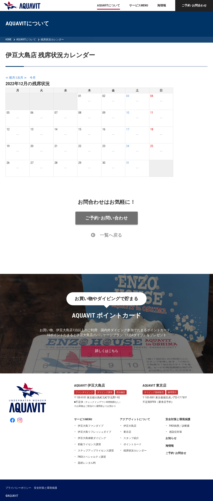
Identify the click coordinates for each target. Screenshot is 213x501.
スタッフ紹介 (131, 438)
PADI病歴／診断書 (179, 425)
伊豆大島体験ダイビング (92, 438)
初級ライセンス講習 (89, 444)
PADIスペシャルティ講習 (92, 456)
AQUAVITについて (108, 5)
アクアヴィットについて (135, 419)
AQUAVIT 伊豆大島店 (89, 386)
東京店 (127, 431)
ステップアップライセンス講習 (96, 450)
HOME (9, 39)
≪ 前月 (10, 77)
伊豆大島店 (129, 425)
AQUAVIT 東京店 (154, 386)
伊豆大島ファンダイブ (90, 425)
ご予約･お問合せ (175, 453)
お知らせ (170, 438)
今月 (33, 77)
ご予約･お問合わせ (194, 5)
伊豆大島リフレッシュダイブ (94, 431)
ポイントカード (132, 444)
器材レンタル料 (87, 462)
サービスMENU (138, 5)
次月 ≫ (22, 77)
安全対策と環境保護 (177, 419)
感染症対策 (175, 431)
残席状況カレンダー (52, 39)
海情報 (161, 5)
